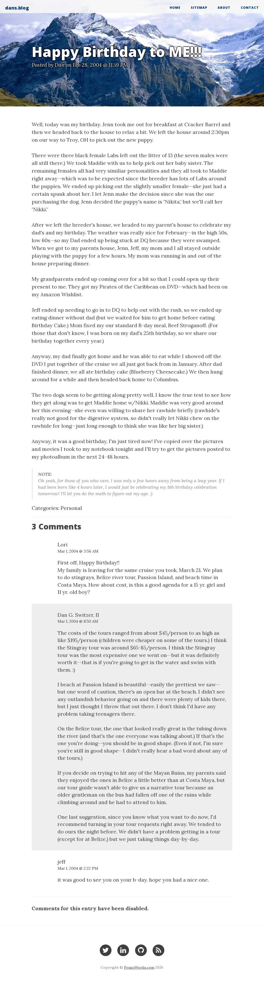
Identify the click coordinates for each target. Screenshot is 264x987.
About (224, 7)
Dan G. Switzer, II (78, 615)
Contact (250, 7)
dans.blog (17, 8)
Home (175, 7)
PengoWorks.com (139, 967)
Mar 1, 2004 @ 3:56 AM (77, 551)
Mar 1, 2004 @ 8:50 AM (77, 621)
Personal (71, 508)
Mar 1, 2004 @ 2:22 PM (77, 868)
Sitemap (199, 7)
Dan (59, 65)
